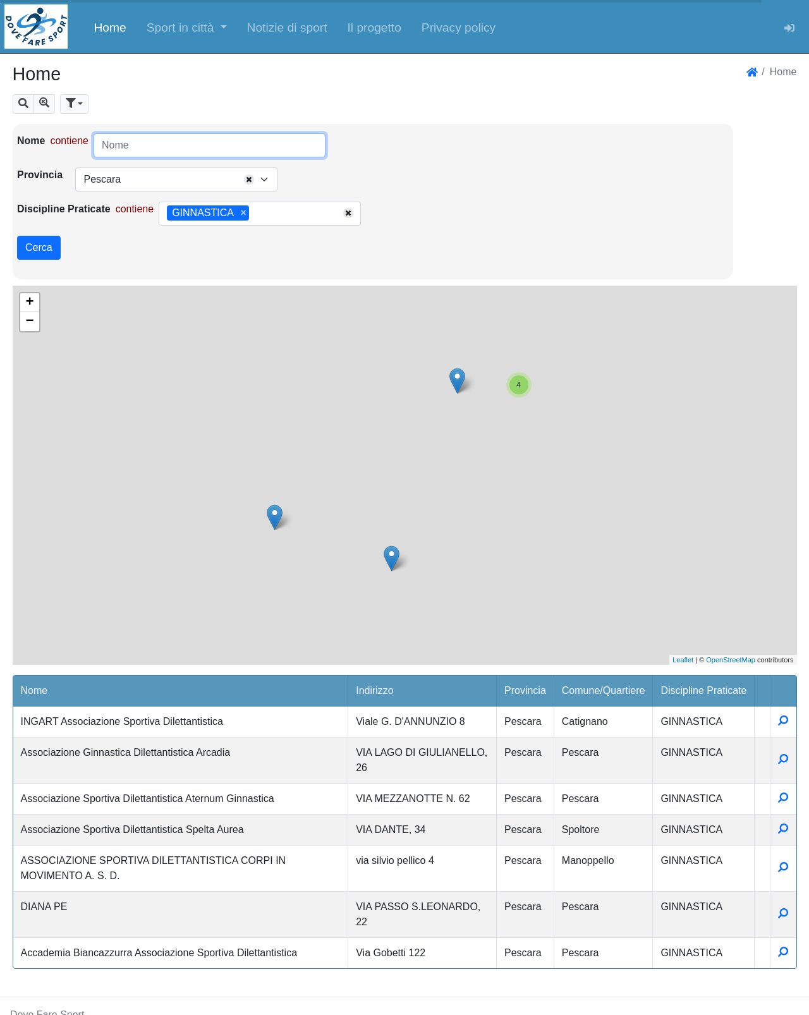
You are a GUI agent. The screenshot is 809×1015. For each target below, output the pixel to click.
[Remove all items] (249, 179)
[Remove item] (243, 213)
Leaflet (682, 660)
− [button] (29, 321)
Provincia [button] (525, 690)
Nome (31, 140)
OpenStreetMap (730, 660)
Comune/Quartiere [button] (603, 690)
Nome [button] (34, 690)
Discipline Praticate (64, 209)
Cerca (38, 247)
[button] (187, 26)
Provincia (40, 174)
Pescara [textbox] (102, 179)
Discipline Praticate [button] (703, 690)
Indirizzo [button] (375, 690)
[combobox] (176, 179)
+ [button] (29, 302)
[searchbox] (256, 213)
